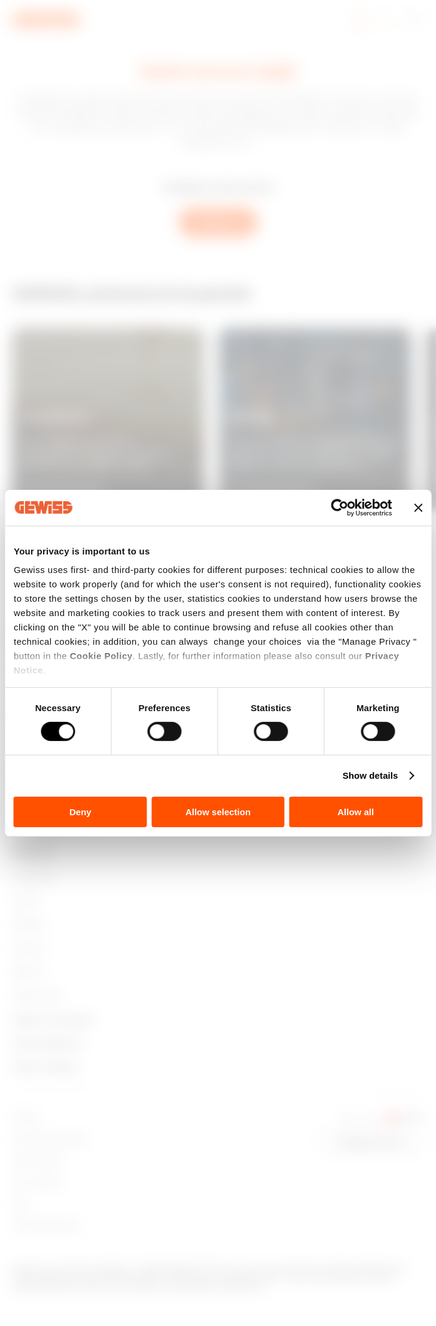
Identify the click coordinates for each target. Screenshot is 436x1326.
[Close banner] (418, 507)
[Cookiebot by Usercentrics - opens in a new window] (339, 507)
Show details (370, 775)
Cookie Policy (101, 656)
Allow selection (218, 812)
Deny (80, 812)
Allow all (355, 812)
